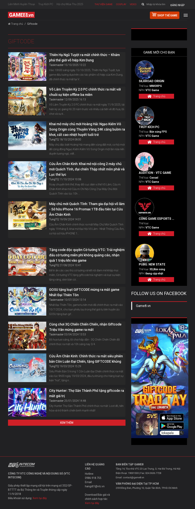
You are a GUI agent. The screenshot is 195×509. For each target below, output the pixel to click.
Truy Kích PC (45, 4)
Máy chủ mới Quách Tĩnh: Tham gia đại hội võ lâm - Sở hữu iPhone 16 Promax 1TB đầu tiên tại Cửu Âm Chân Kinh (87, 209)
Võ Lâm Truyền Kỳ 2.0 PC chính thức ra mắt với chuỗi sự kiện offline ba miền (85, 92)
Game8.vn (143, 306)
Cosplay (121, 4)
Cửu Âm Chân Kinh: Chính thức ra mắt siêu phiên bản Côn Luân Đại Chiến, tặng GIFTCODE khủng (86, 358)
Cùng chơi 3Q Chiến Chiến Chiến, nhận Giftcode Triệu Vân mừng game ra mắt (85, 327)
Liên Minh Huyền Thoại (21, 4)
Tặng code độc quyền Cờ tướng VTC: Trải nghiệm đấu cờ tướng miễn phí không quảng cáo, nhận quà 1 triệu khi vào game (87, 255)
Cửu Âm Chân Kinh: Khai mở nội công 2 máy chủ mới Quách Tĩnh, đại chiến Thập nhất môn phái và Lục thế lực (87, 169)
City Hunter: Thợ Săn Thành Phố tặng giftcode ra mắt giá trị (86, 393)
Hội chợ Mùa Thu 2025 (70, 4)
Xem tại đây (40, 498)
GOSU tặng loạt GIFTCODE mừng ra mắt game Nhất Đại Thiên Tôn (84, 292)
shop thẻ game (164, 15)
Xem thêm (66, 422)
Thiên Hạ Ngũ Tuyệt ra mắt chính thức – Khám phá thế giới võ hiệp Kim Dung (84, 57)
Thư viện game (104, 4)
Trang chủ (15, 23)
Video (133, 4)
